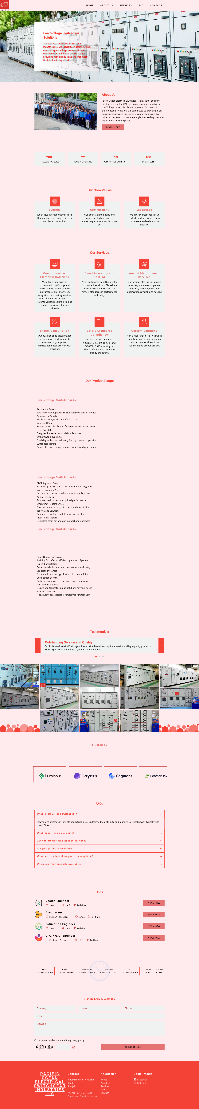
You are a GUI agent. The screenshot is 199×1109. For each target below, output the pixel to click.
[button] (38, 645)
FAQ (141, 5)
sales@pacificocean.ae (85, 1096)
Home (90, 5)
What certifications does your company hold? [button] (65, 856)
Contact (156, 5)
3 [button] (103, 656)
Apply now (154, 902)
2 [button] (99, 656)
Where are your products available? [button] (59, 864)
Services (126, 5)
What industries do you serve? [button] (56, 833)
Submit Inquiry (132, 1046)
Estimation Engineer (60, 924)
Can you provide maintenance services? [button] (61, 840)
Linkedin (141, 1082)
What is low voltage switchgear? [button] (57, 814)
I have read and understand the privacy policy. (61, 1040)
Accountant (53, 912)
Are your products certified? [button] (54, 848)
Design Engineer (57, 901)
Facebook (142, 1079)
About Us (106, 5)
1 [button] (96, 656)
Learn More (113, 127)
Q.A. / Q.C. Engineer (60, 935)
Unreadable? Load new (73, 1047)
